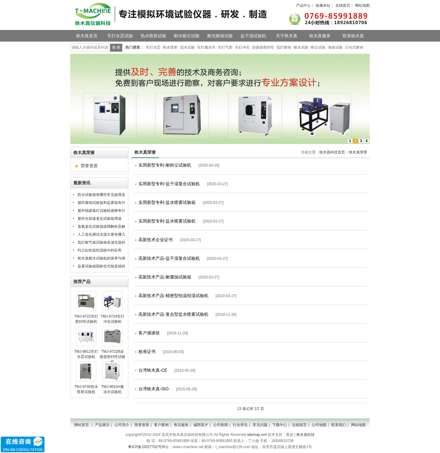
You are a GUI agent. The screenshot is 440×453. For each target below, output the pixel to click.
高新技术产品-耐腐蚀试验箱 (164, 276)
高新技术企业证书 (155, 239)
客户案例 (161, 425)
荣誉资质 (89, 165)
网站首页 (81, 425)
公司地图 (319, 425)
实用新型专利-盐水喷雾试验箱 (167, 202)
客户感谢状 (149, 332)
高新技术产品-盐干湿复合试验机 (169, 258)
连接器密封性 (263, 47)
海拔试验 (335, 47)
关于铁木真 (286, 35)
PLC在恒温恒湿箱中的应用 (99, 250)
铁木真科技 (305, 435)
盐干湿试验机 (253, 35)
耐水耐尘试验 (187, 35)
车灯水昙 (153, 47)
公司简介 (122, 425)
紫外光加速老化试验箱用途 (100, 218)
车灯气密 (225, 47)
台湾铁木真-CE (152, 370)
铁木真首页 (86, 35)
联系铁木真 (353, 35)
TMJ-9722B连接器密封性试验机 (112, 356)
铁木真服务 (320, 35)
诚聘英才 (200, 425)
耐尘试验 (318, 47)
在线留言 (343, 5)
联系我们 (338, 425)
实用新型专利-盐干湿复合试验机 (169, 183)
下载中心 (279, 425)
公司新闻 (220, 425)
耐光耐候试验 (220, 35)
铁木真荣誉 (358, 152)
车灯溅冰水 (206, 47)
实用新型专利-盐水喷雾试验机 (167, 221)
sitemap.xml (257, 435)
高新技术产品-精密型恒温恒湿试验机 (173, 295)
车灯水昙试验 (120, 35)
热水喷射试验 (153, 35)
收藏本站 (323, 5)
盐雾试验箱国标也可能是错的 (101, 266)
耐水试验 (301, 47)
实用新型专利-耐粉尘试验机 (164, 165)
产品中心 (303, 5)
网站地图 (362, 5)
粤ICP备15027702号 (144, 447)
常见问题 (260, 425)
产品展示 (102, 425)
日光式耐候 (354, 47)
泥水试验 (187, 47)
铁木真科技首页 (332, 152)
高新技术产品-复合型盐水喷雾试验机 (173, 314)
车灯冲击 (242, 47)
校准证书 (147, 351)
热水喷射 (170, 47)
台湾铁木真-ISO (153, 388)
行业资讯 (240, 425)
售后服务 (181, 425)
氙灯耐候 (284, 47)
